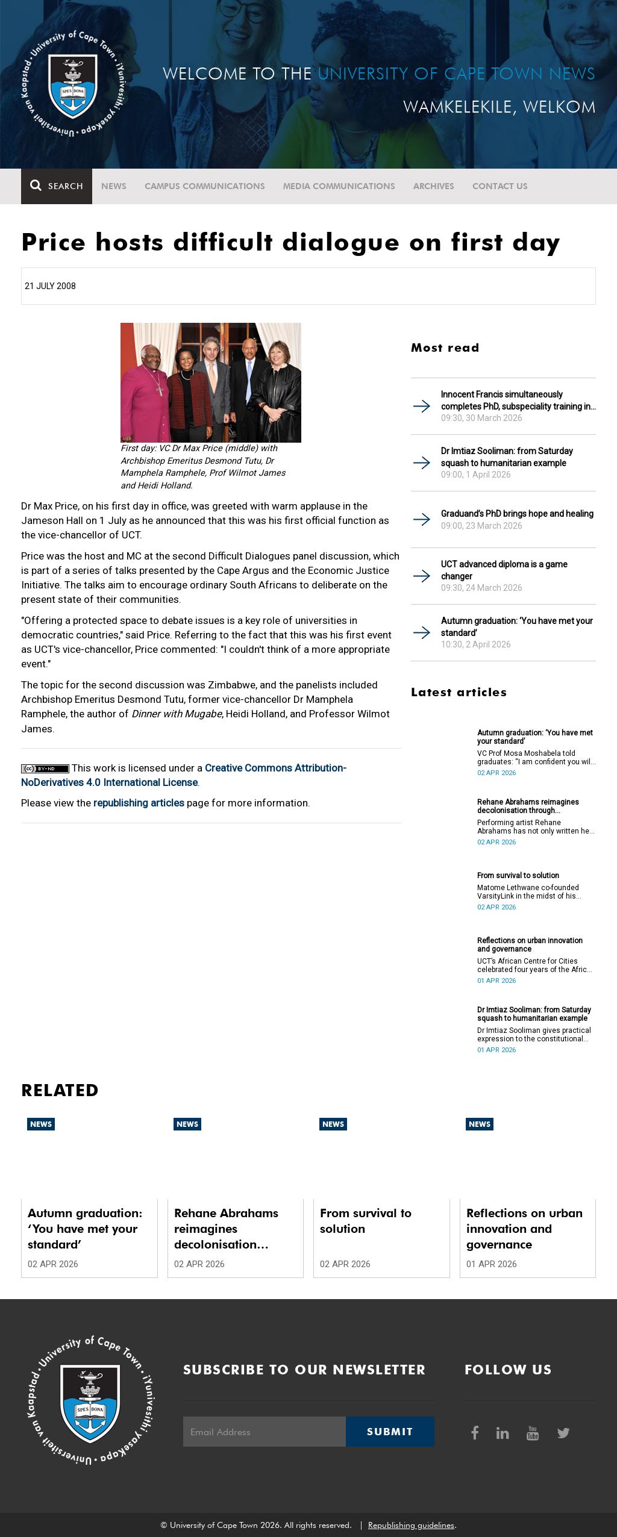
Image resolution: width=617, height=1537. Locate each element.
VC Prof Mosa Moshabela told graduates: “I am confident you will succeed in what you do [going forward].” (534, 757)
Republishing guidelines (411, 1525)
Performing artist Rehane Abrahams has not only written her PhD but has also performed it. (534, 826)
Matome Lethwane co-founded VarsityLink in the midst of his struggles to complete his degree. (533, 892)
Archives (433, 186)
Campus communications (205, 186)
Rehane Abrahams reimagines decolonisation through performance (528, 806)
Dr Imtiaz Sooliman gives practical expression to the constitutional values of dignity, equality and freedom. (534, 1034)
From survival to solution (518, 875)
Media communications (339, 186)
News (114, 186)
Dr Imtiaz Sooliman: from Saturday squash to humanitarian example (507, 457)
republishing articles (138, 803)
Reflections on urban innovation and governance (530, 945)
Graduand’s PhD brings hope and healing (517, 514)
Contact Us (500, 186)
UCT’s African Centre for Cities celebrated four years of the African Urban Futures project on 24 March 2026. (536, 965)
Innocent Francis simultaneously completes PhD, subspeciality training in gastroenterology (515, 401)
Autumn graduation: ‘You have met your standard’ (517, 627)
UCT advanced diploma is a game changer (504, 570)
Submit (390, 1432)
